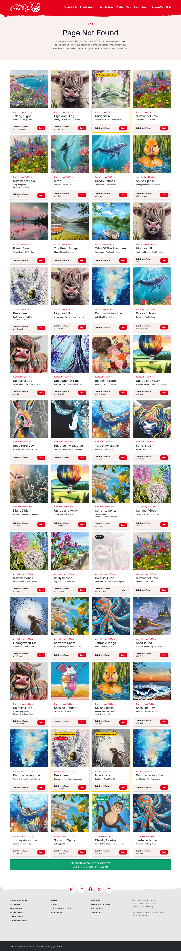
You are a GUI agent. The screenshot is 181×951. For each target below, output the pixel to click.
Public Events (70, 7)
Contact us (96, 912)
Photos (119, 7)
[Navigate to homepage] (37, 7)
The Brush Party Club (61, 908)
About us (95, 900)
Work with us (97, 908)
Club (128, 7)
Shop (136, 7)
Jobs (145, 7)
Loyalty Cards (106, 7)
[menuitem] (70, 7)
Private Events (88, 7)
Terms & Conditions (100, 904)
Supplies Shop (57, 912)
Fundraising (16, 908)
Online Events (16, 916)
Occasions (15, 904)
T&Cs (168, 7)
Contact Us (157, 7)
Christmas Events (18, 920)
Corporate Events (18, 900)
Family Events (17, 912)
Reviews (55, 900)
